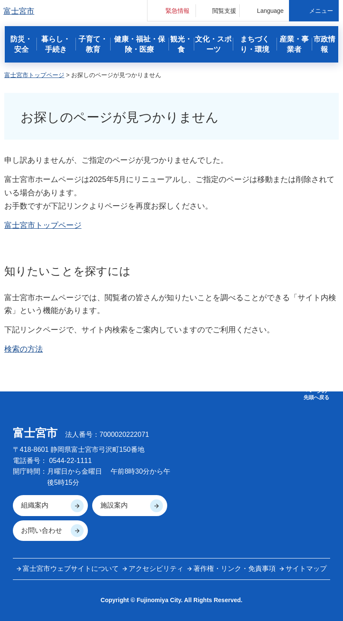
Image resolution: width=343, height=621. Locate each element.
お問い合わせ (41, 530)
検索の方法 (23, 349)
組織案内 (34, 505)
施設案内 (114, 505)
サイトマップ (306, 568)
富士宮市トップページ (34, 75)
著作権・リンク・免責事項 (234, 568)
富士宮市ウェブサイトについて (71, 568)
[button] (171, 10)
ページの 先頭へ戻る (316, 394)
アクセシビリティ (156, 568)
